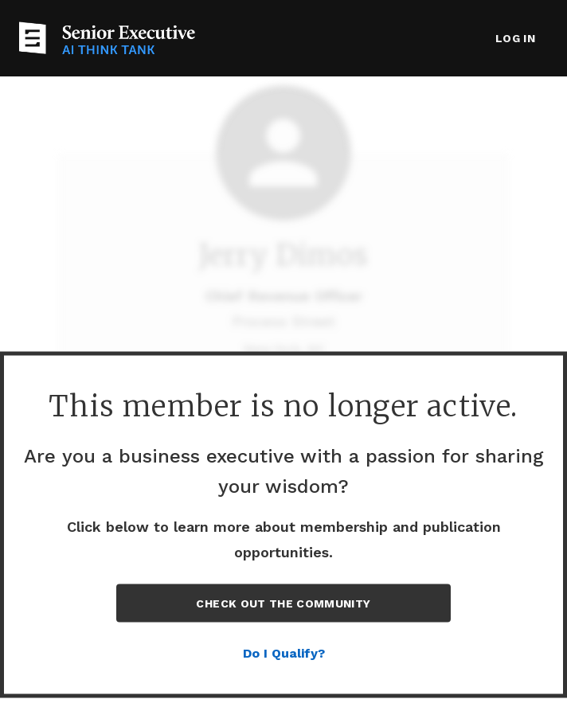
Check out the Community (283, 603)
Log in (515, 38)
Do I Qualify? (284, 653)
